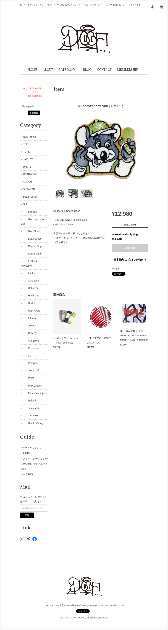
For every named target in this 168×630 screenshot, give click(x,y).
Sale (25, 204)
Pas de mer (32, 348)
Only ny (29, 333)
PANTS (27, 166)
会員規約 (28, 474)
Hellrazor (30, 288)
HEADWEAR (30, 174)
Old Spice (31, 340)
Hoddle (29, 303)
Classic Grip (32, 246)
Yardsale (30, 415)
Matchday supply (35, 393)
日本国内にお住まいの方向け (130, 259)
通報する (116, 268)
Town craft (31, 370)
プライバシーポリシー (35, 458)
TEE (25, 144)
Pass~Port (31, 310)
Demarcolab (32, 253)
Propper (30, 363)
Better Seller (30, 196)
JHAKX (29, 325)
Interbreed (31, 318)
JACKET (28, 159)
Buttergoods (32, 238)
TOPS (26, 151)
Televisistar (31, 408)
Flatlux (29, 273)
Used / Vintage (33, 423)
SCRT (29, 355)
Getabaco (31, 280)
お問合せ (28, 453)
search (34, 112)
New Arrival (29, 136)
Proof (28, 378)
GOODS (27, 181)
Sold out (130, 247)
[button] (68, 69)
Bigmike (30, 211)
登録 (27, 515)
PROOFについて (32, 447)
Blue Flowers (33, 231)
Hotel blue (31, 295)
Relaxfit (29, 400)
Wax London (32, 385)
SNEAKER (29, 189)
